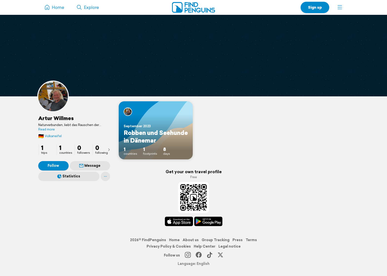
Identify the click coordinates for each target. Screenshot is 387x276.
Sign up (315, 7)
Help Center (204, 246)
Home (174, 239)
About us (191, 239)
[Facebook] (199, 255)
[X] (220, 255)
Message (89, 165)
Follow (53, 165)
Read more (46, 129)
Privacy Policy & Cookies (169, 246)
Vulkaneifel (50, 136)
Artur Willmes (56, 118)
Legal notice (229, 246)
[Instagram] (188, 255)
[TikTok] (210, 255)
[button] (340, 7)
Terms (251, 239)
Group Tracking (216, 239)
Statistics (68, 176)
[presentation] (108, 149)
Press (237, 239)
